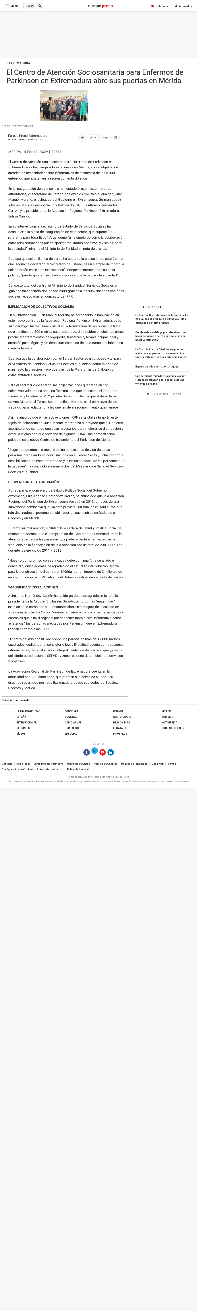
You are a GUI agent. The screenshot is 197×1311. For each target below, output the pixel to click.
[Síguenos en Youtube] (102, 753)
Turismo (167, 717)
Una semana (161, 394)
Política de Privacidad (134, 764)
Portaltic (72, 728)
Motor (166, 711)
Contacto (7, 764)
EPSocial (71, 734)
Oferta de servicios (78, 764)
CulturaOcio (122, 717)
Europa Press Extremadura (27, 136)
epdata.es (120, 728)
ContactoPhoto (173, 728)
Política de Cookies (105, 764)
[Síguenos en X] (94, 753)
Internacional (26, 723)
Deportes (23, 728)
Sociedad (71, 717)
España (21, 717)
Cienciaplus (73, 723)
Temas (171, 764)
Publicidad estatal (78, 769)
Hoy (147, 394)
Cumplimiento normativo (48, 764)
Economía (71, 711)
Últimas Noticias (28, 711)
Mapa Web (157, 764)
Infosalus (120, 734)
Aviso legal (23, 764)
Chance (118, 711)
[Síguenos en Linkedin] (110, 753)
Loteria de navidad (48, 769)
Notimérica (169, 723)
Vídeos (21, 734)
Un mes (176, 394)
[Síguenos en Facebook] (86, 753)
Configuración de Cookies (17, 769)
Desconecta (121, 723)
